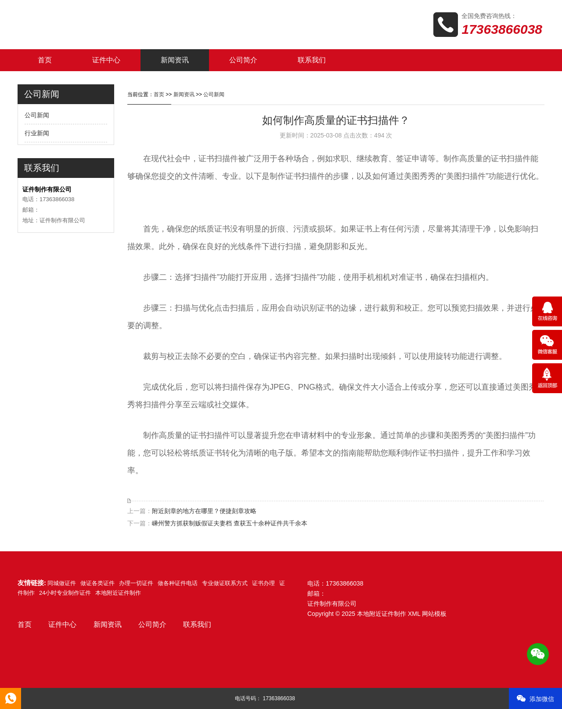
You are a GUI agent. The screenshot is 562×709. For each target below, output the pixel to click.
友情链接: (32, 582)
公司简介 (243, 60)
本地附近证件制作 (118, 593)
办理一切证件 (136, 583)
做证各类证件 (97, 583)
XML (414, 613)
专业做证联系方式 (225, 583)
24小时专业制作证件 (65, 593)
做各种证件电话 (178, 583)
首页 (45, 60)
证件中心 (106, 60)
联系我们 (312, 60)
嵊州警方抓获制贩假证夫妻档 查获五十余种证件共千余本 (229, 523)
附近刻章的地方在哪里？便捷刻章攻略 (204, 510)
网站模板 (434, 613)
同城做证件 (61, 583)
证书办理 (263, 583)
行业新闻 (37, 133)
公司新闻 (37, 115)
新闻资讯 (175, 60)
